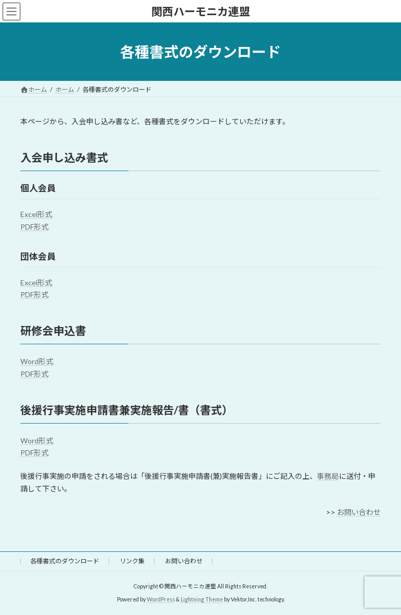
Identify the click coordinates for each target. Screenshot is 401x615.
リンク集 (132, 561)
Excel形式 (36, 214)
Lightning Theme (202, 599)
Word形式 (36, 361)
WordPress (161, 599)
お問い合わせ (359, 512)
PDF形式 (34, 226)
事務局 (328, 476)
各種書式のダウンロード (64, 561)
